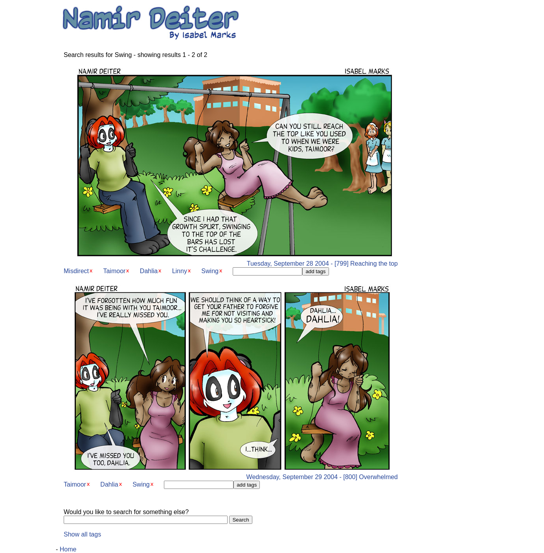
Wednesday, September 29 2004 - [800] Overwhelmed (231, 474)
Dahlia (149, 271)
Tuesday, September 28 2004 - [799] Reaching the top (231, 261)
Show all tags (82, 534)
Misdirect (76, 271)
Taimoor (114, 271)
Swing (210, 271)
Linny (179, 271)
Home (68, 549)
